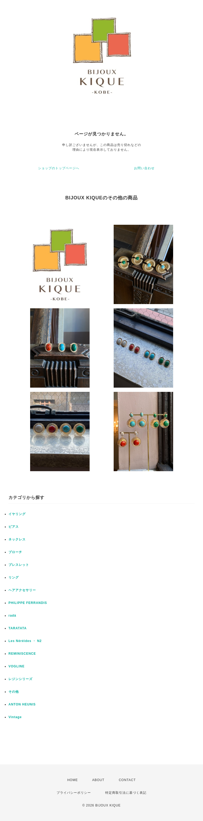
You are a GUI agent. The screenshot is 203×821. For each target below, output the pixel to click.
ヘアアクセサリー (22, 590)
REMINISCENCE (22, 653)
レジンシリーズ (20, 679)
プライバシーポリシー (74, 793)
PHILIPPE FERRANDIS (27, 603)
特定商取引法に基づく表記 (125, 793)
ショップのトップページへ (58, 168)
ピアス (13, 527)
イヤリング (17, 514)
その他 (13, 692)
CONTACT (127, 780)
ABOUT (98, 780)
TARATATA (17, 628)
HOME (72, 780)
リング (13, 577)
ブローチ (15, 552)
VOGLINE (16, 666)
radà (12, 615)
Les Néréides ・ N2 (25, 641)
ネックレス (17, 539)
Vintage (15, 717)
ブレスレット (18, 565)
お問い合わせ (144, 168)
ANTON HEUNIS (22, 704)
